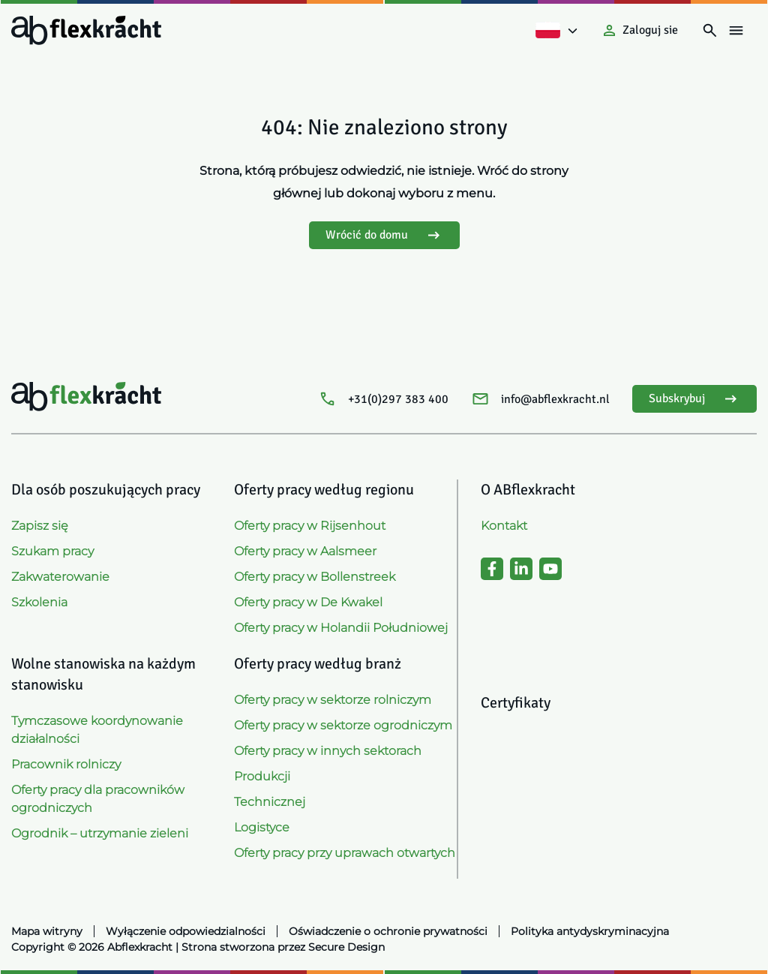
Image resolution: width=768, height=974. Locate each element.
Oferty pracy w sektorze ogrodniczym (343, 725)
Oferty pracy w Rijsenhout (310, 526)
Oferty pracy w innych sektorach (328, 751)
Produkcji (262, 776)
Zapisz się (39, 526)
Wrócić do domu (384, 235)
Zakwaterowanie (60, 577)
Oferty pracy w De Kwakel (308, 602)
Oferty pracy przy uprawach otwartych (344, 853)
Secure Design (346, 947)
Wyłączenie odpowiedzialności (186, 931)
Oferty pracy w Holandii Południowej (341, 628)
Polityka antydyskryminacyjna (590, 931)
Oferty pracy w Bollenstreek (314, 577)
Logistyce (262, 827)
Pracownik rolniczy (66, 764)
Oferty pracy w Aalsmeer (305, 551)
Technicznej (269, 802)
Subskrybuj (694, 398)
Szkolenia (39, 602)
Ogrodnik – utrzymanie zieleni (99, 833)
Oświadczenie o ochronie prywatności (388, 931)
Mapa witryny (46, 931)
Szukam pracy (52, 551)
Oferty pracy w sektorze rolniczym (332, 700)
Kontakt (504, 526)
